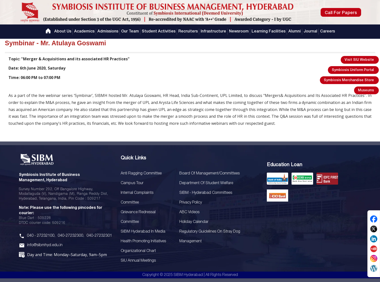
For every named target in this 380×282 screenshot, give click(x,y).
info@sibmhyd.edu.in (45, 245)
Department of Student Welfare (206, 183)
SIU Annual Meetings (138, 260)
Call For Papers (341, 13)
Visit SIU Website (359, 60)
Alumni (294, 31)
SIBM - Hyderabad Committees (205, 193)
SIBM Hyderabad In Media (143, 231)
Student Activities (158, 31)
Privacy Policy (190, 202)
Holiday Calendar (193, 222)
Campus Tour (132, 183)
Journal (310, 31)
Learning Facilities (268, 31)
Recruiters (188, 31)
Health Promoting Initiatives (143, 241)
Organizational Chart (138, 251)
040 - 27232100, (41, 235)
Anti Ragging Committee (141, 173)
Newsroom (239, 31)
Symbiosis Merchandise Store (349, 80)
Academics (84, 31)
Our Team (130, 31)
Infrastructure (213, 31)
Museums (366, 90)
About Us (62, 31)
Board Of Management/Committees (209, 173)
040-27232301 (99, 235)
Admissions (107, 31)
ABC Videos (189, 212)
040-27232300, (71, 235)
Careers (327, 31)
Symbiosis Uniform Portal (353, 70)
